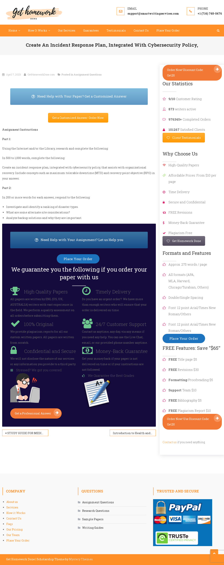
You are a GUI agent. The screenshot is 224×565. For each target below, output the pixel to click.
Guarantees (91, 30)
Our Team (13, 535)
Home (12, 30)
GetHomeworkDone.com (41, 74)
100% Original (38, 324)
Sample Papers (92, 519)
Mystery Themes (81, 559)
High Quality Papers (46, 292)
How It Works (37, 30)
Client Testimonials (184, 138)
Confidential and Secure (50, 351)
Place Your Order (168, 30)
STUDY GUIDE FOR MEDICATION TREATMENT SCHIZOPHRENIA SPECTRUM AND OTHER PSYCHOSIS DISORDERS (27, 433)
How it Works (15, 513)
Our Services (66, 30)
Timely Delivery (113, 292)
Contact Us (141, 30)
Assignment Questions (88, 74)
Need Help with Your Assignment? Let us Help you (91, 240)
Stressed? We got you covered (39, 370)
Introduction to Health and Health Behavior (134, 433)
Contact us (170, 442)
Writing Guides (92, 528)
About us (12, 502)
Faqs (9, 524)
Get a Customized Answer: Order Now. (78, 118)
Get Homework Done (184, 241)
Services (12, 507)
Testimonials (116, 30)
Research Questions (95, 511)
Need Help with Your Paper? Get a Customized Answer (90, 96)
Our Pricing (14, 529)
